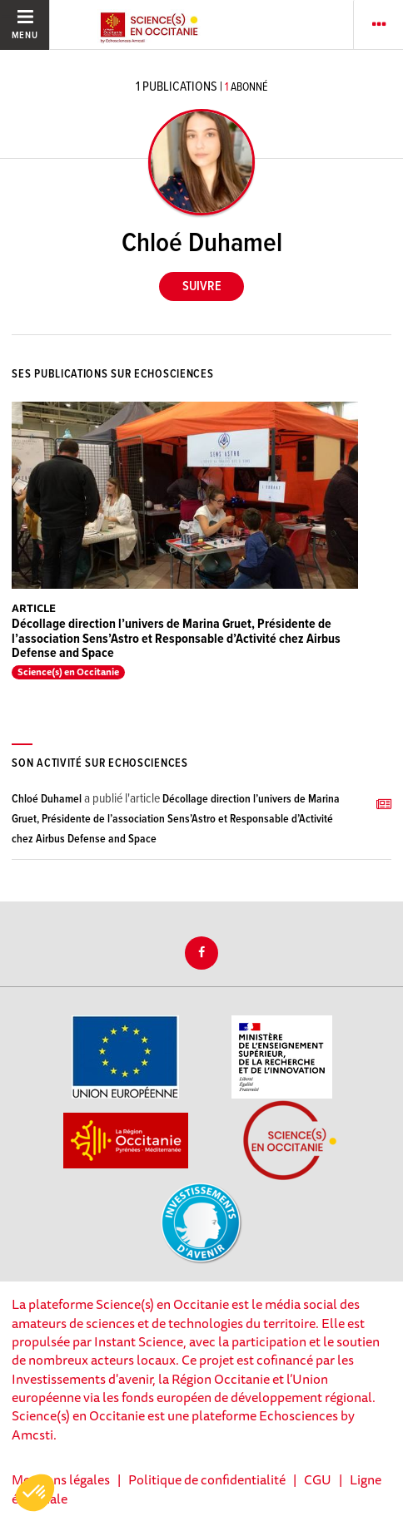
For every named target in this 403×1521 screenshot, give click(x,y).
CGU (317, 1479)
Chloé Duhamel (47, 799)
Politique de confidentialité (207, 1479)
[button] (35, 1493)
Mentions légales (61, 1479)
